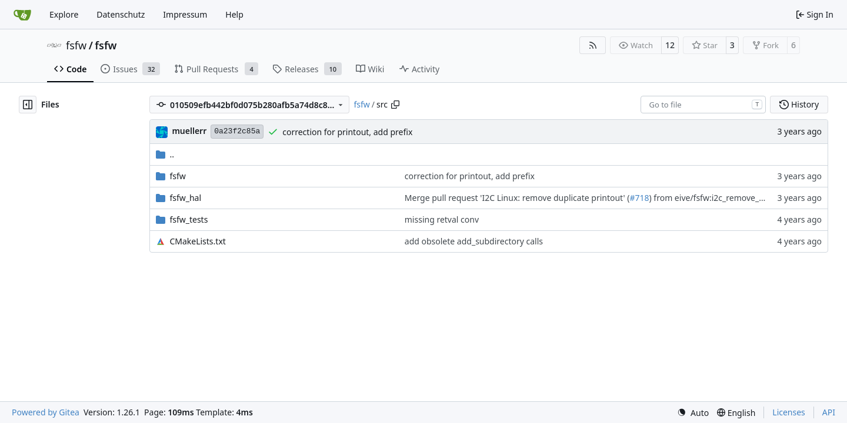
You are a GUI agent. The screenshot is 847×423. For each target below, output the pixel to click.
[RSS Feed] (592, 45)
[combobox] (703, 104)
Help (234, 14)
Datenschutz (120, 14)
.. (165, 154)
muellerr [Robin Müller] (189, 130)
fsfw (76, 45)
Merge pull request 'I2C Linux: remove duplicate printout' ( (517, 197)
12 (670, 45)
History (799, 104)
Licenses (788, 412)
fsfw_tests (188, 219)
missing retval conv (442, 219)
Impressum (185, 14)
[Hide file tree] (27, 104)
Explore (63, 14)
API (828, 412)
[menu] (693, 412)
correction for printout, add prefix (347, 131)
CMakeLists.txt (197, 241)
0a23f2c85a (237, 131)
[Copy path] (395, 104)
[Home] (22, 14)
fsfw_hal (185, 197)
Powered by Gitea (45, 412)
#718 (639, 197)
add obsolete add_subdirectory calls (474, 241)
